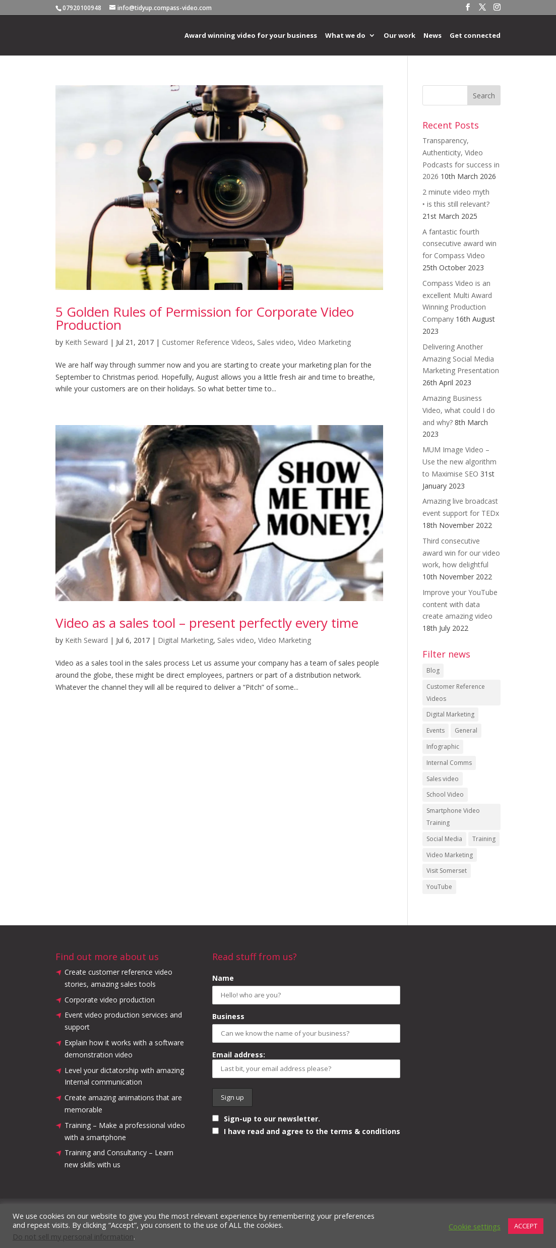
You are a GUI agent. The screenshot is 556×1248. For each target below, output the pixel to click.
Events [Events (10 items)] (435, 730)
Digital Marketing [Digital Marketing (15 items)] (450, 714)
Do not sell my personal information (73, 1236)
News (432, 36)
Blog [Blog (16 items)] (433, 670)
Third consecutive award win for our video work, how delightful (461, 553)
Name (223, 978)
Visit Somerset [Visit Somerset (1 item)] (446, 870)
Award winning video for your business (250, 36)
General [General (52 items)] (466, 730)
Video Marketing (324, 342)
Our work (399, 36)
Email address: (306, 1064)
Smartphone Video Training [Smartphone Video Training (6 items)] (453, 816)
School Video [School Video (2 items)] (445, 794)
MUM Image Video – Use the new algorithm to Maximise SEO (459, 462)
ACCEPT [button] (525, 1225)
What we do (345, 36)
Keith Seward (86, 342)
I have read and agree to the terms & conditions (312, 1131)
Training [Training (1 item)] (484, 839)
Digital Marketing (185, 640)
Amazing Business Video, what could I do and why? (458, 410)
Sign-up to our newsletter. (266, 1118)
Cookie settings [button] (475, 1226)
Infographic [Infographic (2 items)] (442, 746)
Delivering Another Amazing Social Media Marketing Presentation (460, 359)
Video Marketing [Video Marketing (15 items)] (449, 855)
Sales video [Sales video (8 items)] (442, 779)
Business (228, 1016)
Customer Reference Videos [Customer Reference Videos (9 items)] (455, 692)
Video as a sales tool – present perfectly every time (206, 623)
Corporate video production (110, 999)
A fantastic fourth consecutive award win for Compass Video (459, 244)
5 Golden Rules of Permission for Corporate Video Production (204, 318)
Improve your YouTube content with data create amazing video (460, 604)
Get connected (475, 36)
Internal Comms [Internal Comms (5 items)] (449, 762)
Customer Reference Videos (207, 342)
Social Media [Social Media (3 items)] (444, 839)
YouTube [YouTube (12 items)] (439, 886)
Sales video (275, 342)
